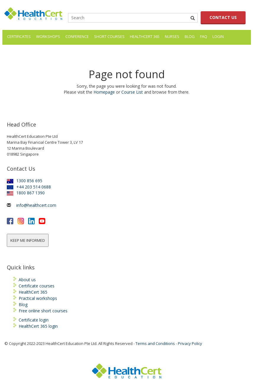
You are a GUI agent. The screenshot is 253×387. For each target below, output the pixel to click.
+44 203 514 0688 (29, 187)
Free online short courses (43, 311)
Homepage (104, 92)
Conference (77, 36)
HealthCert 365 (144, 36)
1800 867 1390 (26, 193)
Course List (132, 92)
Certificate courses (36, 286)
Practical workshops (38, 298)
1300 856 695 (24, 180)
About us (27, 279)
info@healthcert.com (36, 205)
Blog (190, 36)
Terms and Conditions (155, 343)
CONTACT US (223, 17)
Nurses (172, 36)
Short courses (109, 36)
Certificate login (34, 320)
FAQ (203, 36)
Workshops (48, 36)
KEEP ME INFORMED (27, 240)
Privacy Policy (190, 343)
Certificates (19, 36)
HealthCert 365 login (38, 326)
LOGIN (218, 36)
